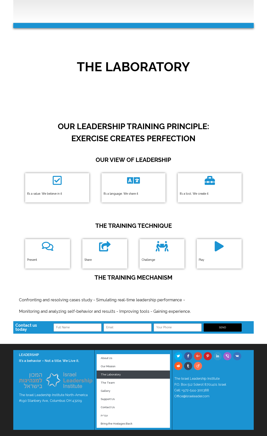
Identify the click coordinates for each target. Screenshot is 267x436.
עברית (104, 415)
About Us (106, 358)
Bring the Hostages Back (116, 423)
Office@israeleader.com (191, 396)
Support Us (108, 399)
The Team (108, 382)
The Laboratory (111, 374)
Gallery (105, 390)
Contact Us (108, 407)
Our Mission (108, 366)
